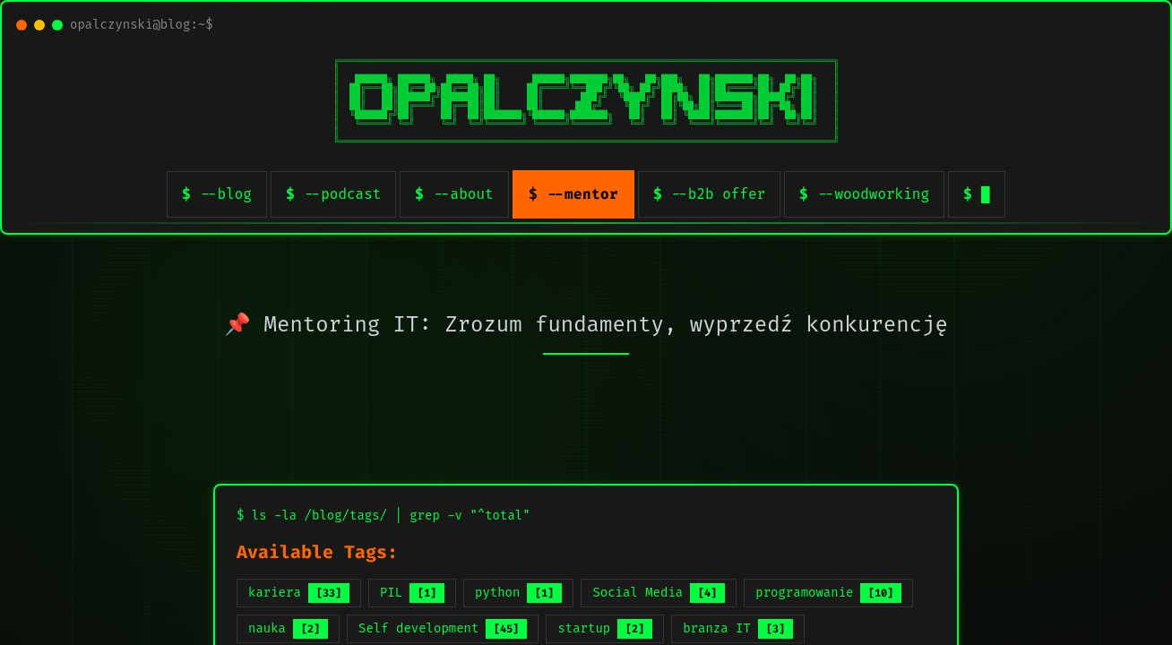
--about (463, 194)
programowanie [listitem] (828, 593)
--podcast (342, 194)
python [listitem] (518, 593)
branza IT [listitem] (738, 629)
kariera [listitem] (298, 593)
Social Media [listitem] (658, 593)
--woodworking (873, 194)
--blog (226, 194)
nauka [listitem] (288, 629)
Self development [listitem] (442, 629)
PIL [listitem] (412, 593)
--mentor (582, 194)
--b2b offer (718, 194)
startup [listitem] (604, 629)
